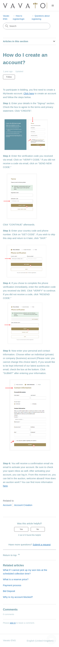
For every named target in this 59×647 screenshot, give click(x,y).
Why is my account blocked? (18, 597)
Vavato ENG (9, 640)
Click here (28, 93)
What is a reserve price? (15, 579)
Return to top (11, 554)
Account (7, 505)
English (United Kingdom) (41, 640)
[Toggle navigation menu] (52, 5)
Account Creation (23, 505)
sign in (13, 623)
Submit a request (42, 544)
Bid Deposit (9, 591)
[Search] (26, 26)
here (5, 486)
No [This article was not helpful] (38, 529)
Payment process (12, 585)
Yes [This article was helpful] (21, 529)
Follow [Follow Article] (9, 77)
